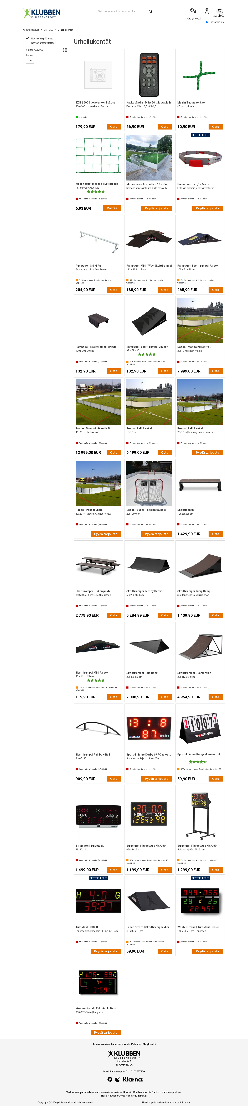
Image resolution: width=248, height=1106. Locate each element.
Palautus (136, 1044)
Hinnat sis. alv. (215, 22)
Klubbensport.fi (142, 1092)
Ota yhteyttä (149, 1044)
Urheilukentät (65, 29)
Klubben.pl (141, 1095)
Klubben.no (116, 1095)
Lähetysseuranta (120, 1044)
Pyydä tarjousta (156, 208)
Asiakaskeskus (101, 1044)
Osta (113, 126)
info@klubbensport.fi (115, 1071)
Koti (37, 29)
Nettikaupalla (149, 1102)
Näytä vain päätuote (42, 38)
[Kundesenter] (194, 12)
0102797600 (138, 1071)
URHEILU (48, 29)
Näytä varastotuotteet (43, 43)
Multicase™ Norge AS (171, 1102)
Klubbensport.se (171, 1092)
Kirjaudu (207, 12)
